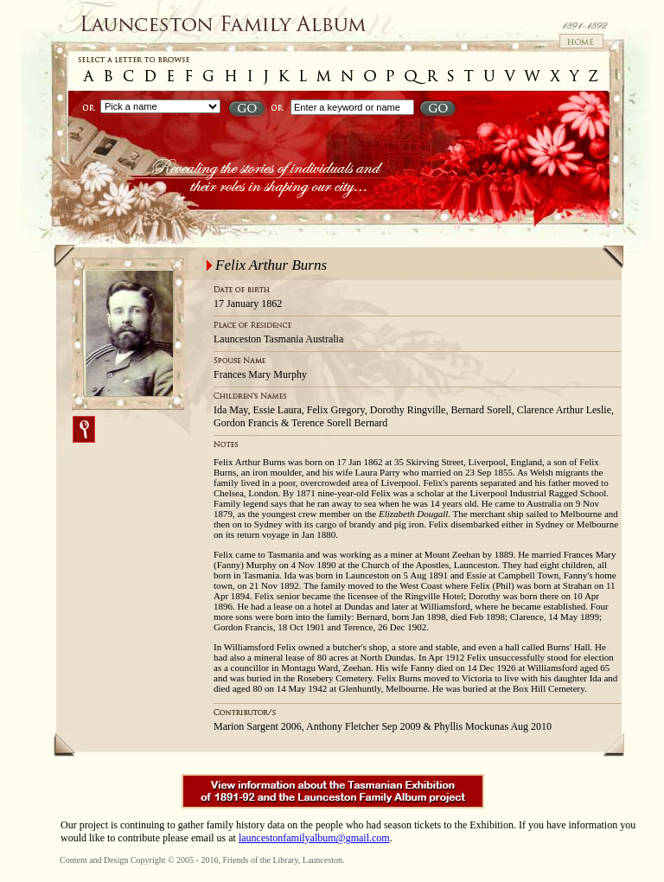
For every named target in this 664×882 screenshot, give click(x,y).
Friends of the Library (259, 860)
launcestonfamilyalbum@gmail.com (314, 838)
